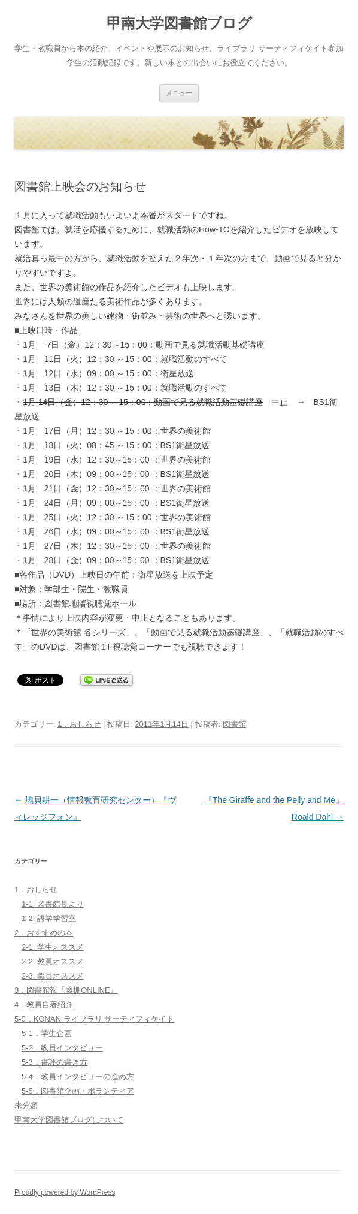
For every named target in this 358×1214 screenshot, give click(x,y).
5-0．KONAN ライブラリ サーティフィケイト (94, 1018)
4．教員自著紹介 (43, 1004)
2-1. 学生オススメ (53, 947)
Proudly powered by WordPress (65, 1192)
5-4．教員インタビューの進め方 (78, 1076)
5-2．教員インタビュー (62, 1047)
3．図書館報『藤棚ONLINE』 (66, 990)
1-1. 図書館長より (53, 903)
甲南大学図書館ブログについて (68, 1119)
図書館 (234, 724)
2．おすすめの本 (43, 932)
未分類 (26, 1105)
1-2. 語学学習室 (49, 918)
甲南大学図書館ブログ (179, 23)
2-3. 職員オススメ (53, 975)
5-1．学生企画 (47, 1033)
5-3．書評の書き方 (54, 1062)
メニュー (179, 92)
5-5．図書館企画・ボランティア (78, 1090)
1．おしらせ (79, 724)
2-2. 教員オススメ (53, 961)
